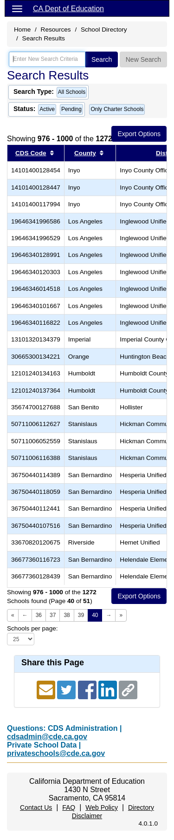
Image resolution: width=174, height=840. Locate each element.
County (85, 153)
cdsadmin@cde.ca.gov (47, 737)
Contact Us (36, 807)
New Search (143, 59)
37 (53, 615)
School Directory (104, 29)
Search (101, 59)
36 (39, 615)
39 (81, 615)
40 (95, 615)
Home (22, 29)
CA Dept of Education (68, 9)
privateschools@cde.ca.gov (56, 753)
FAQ (68, 807)
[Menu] (17, 8)
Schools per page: (32, 628)
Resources (56, 29)
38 (67, 615)
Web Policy (101, 807)
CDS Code (30, 153)
